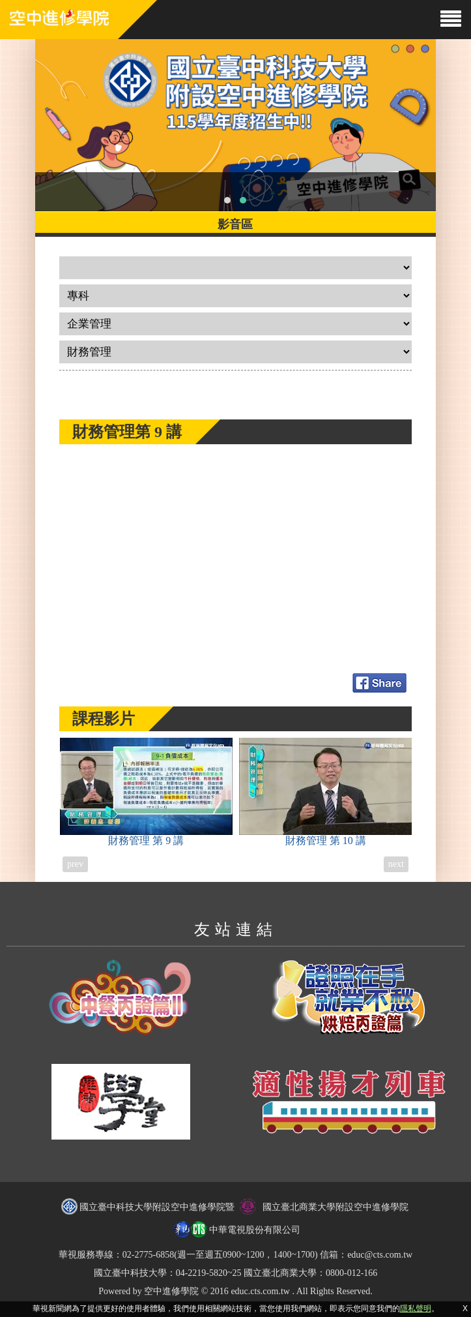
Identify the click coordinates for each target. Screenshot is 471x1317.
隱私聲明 (415, 1308)
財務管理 (146, 792)
